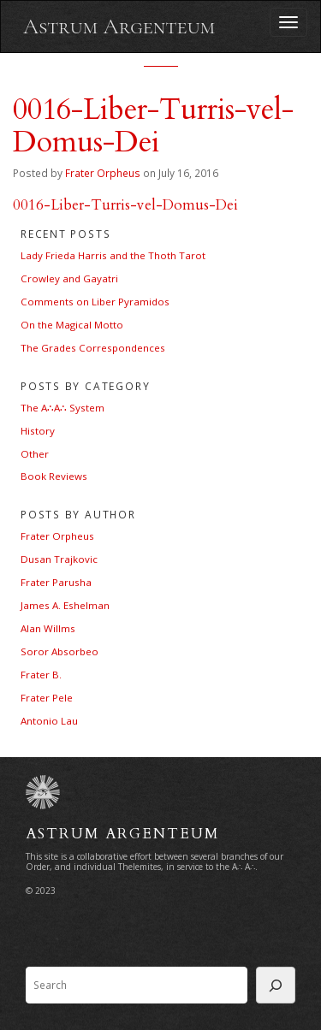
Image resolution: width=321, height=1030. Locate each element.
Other (35, 453)
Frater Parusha (56, 582)
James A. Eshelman (65, 605)
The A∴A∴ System (62, 407)
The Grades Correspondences (93, 347)
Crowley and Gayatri (69, 278)
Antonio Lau (49, 720)
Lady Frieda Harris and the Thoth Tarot (113, 255)
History (38, 430)
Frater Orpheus (102, 173)
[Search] (275, 985)
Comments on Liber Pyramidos (95, 301)
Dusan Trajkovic (59, 559)
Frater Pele (47, 697)
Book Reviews (54, 476)
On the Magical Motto (72, 324)
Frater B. (41, 674)
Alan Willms (48, 628)
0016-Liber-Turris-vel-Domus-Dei (125, 205)
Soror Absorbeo (59, 651)
